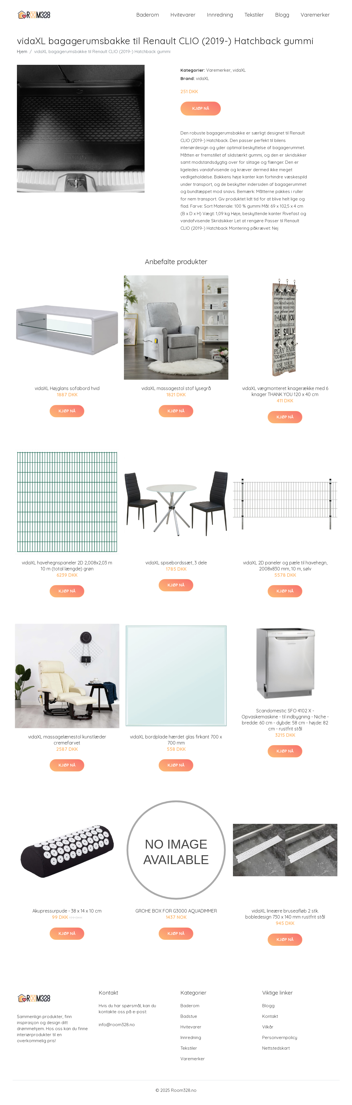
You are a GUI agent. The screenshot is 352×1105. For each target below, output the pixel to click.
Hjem (22, 56)
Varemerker (315, 17)
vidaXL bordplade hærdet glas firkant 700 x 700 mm (176, 745)
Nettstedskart (276, 1053)
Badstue (188, 1021)
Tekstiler (254, 17)
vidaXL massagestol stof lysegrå (176, 393)
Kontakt (270, 1021)
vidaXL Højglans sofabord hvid (67, 393)
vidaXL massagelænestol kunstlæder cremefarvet (67, 745)
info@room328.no (117, 1029)
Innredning (220, 17)
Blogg (282, 17)
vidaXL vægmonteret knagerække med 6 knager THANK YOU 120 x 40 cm (285, 396)
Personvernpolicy (279, 1042)
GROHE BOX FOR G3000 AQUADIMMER (176, 916)
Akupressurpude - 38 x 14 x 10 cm (67, 916)
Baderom (147, 17)
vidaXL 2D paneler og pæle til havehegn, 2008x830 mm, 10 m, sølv (285, 570)
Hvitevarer (182, 17)
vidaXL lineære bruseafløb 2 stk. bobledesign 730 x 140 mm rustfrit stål (285, 919)
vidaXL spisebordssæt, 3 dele (176, 567)
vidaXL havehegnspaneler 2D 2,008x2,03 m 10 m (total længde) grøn (67, 570)
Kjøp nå (200, 113)
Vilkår (267, 1031)
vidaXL (239, 75)
